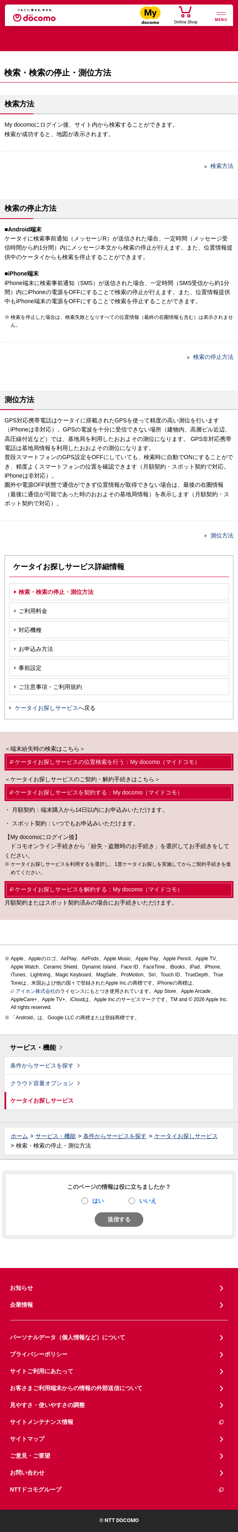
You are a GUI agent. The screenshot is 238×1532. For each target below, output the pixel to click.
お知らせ (21, 1288)
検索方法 (221, 166)
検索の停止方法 (213, 357)
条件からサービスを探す (42, 1065)
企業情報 (21, 1304)
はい (98, 1200)
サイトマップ (27, 1438)
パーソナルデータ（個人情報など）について (67, 1337)
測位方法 (221, 535)
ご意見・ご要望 (30, 1455)
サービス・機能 (33, 1047)
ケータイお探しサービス (46, 708)
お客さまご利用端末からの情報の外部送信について (76, 1388)
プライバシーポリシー (39, 1354)
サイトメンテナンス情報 (117, 1422)
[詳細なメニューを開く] (221, 16)
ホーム (19, 1136)
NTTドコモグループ (117, 1489)
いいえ (147, 1200)
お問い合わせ (27, 1472)
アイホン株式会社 (33, 992)
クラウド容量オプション (42, 1083)
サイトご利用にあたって (41, 1371)
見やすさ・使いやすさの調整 (47, 1405)
